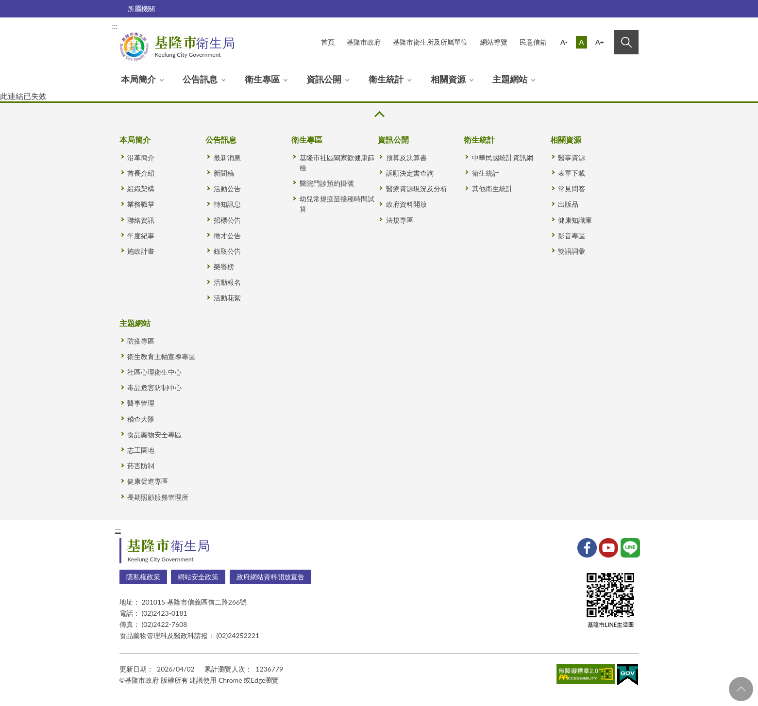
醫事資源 (571, 157)
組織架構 (140, 188)
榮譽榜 (224, 267)
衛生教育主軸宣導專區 (161, 356)
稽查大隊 (140, 419)
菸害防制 (140, 465)
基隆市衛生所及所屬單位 (430, 42)
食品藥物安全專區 (154, 434)
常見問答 (571, 188)
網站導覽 (493, 42)
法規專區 (399, 220)
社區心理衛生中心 (154, 372)
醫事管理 (140, 403)
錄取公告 (227, 251)
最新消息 (227, 157)
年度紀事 (140, 235)
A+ (599, 42)
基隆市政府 (364, 42)
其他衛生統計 (492, 188)
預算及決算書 (406, 157)
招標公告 (227, 220)
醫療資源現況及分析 (416, 188)
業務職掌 (140, 204)
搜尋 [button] (626, 42)
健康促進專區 (147, 481)
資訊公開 (323, 79)
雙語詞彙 (571, 251)
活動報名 (227, 282)
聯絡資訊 (140, 220)
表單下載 (571, 173)
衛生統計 (386, 79)
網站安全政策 (198, 577)
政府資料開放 (406, 204)
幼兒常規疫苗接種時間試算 (337, 204)
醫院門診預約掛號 (327, 183)
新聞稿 (224, 173)
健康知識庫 (575, 220)
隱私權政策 (143, 577)
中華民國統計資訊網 (502, 157)
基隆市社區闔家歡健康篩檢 (337, 162)
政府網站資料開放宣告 (270, 577)
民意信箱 (533, 42)
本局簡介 (138, 79)
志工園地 (140, 450)
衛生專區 (262, 79)
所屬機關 (141, 8)
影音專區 (571, 235)
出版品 (568, 204)
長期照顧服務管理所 (157, 497)
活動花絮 (227, 298)
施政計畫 (140, 251)
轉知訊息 (227, 204)
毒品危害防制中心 (154, 387)
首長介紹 (140, 173)
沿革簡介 (140, 157)
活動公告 (227, 188)
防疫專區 (140, 341)
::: (115, 26)
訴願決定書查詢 (410, 173)
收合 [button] (379, 114)
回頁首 (741, 689)
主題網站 (509, 79)
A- (564, 42)
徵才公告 (227, 235)
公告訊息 (200, 79)
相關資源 (448, 79)
